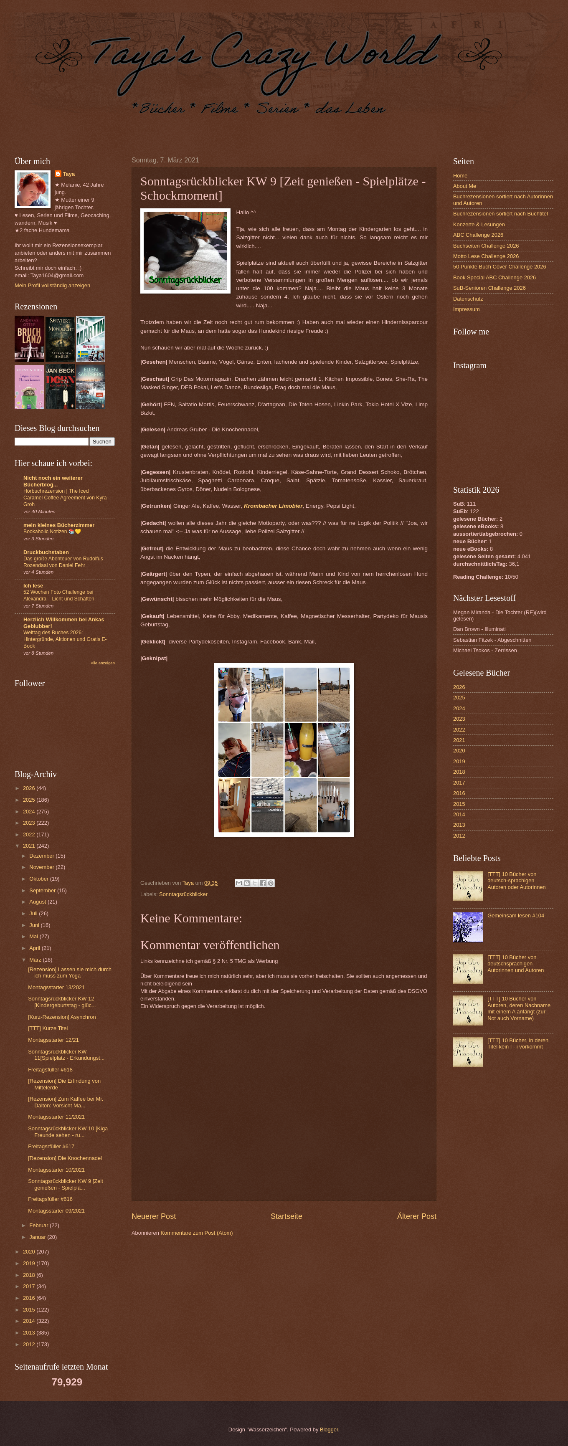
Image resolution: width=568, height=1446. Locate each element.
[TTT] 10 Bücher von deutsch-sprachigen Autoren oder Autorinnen (516, 880)
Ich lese (33, 585)
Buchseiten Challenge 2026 (486, 246)
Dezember (42, 856)
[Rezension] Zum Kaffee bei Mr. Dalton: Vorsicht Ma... (65, 1102)
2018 (29, 1275)
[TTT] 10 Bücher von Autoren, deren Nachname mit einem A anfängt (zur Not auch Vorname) (518, 1008)
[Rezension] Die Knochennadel (65, 1158)
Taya (69, 174)
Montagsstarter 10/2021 (56, 1170)
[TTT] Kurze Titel (48, 1028)
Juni (35, 925)
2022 (29, 834)
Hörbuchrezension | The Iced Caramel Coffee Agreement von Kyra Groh (64, 497)
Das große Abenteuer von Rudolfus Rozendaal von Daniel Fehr (63, 562)
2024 (29, 811)
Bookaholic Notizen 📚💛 (52, 531)
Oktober (39, 879)
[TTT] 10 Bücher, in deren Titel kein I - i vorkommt (517, 1043)
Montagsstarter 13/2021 (56, 987)
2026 (29, 788)
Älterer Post (416, 1216)
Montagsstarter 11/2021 (56, 1117)
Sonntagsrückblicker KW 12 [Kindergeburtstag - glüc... (62, 1001)
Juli (34, 913)
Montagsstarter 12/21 (53, 1040)
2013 (29, 1333)
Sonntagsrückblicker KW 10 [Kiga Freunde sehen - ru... (68, 1131)
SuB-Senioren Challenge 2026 (489, 288)
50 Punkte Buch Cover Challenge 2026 (499, 266)
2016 (29, 1298)
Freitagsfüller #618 (50, 1069)
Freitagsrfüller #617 (51, 1146)
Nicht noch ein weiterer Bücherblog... (53, 481)
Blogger (329, 1429)
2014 (29, 1321)
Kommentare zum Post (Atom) (196, 1233)
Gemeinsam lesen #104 (515, 915)
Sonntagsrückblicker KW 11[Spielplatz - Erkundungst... (66, 1054)
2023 (29, 823)
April (35, 948)
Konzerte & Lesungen (479, 224)
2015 (29, 1310)
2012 (29, 1344)
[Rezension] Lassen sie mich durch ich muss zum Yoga (70, 972)
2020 (29, 1251)
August (38, 902)
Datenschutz (468, 299)
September (43, 890)
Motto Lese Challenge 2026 (486, 256)
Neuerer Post (154, 1216)
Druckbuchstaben (46, 552)
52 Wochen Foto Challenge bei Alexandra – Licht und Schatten (58, 595)
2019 (29, 1263)
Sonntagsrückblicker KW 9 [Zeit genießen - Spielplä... (65, 1184)
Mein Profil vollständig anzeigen (52, 285)
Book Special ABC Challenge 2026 (494, 277)
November (42, 867)
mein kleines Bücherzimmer (58, 525)
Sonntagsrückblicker (183, 894)
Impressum (466, 309)
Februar (39, 1225)
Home (460, 175)
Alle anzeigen (103, 663)
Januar (38, 1237)
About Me (464, 186)
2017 (29, 1286)
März (36, 960)
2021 (29, 846)
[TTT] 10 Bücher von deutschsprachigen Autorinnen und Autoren (515, 963)
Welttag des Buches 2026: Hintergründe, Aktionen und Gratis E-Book (65, 639)
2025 (29, 800)
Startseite (286, 1216)
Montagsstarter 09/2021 (56, 1211)
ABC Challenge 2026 (478, 235)
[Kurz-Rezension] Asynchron (62, 1017)
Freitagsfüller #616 (50, 1199)
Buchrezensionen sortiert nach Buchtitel (500, 213)
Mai (34, 936)
